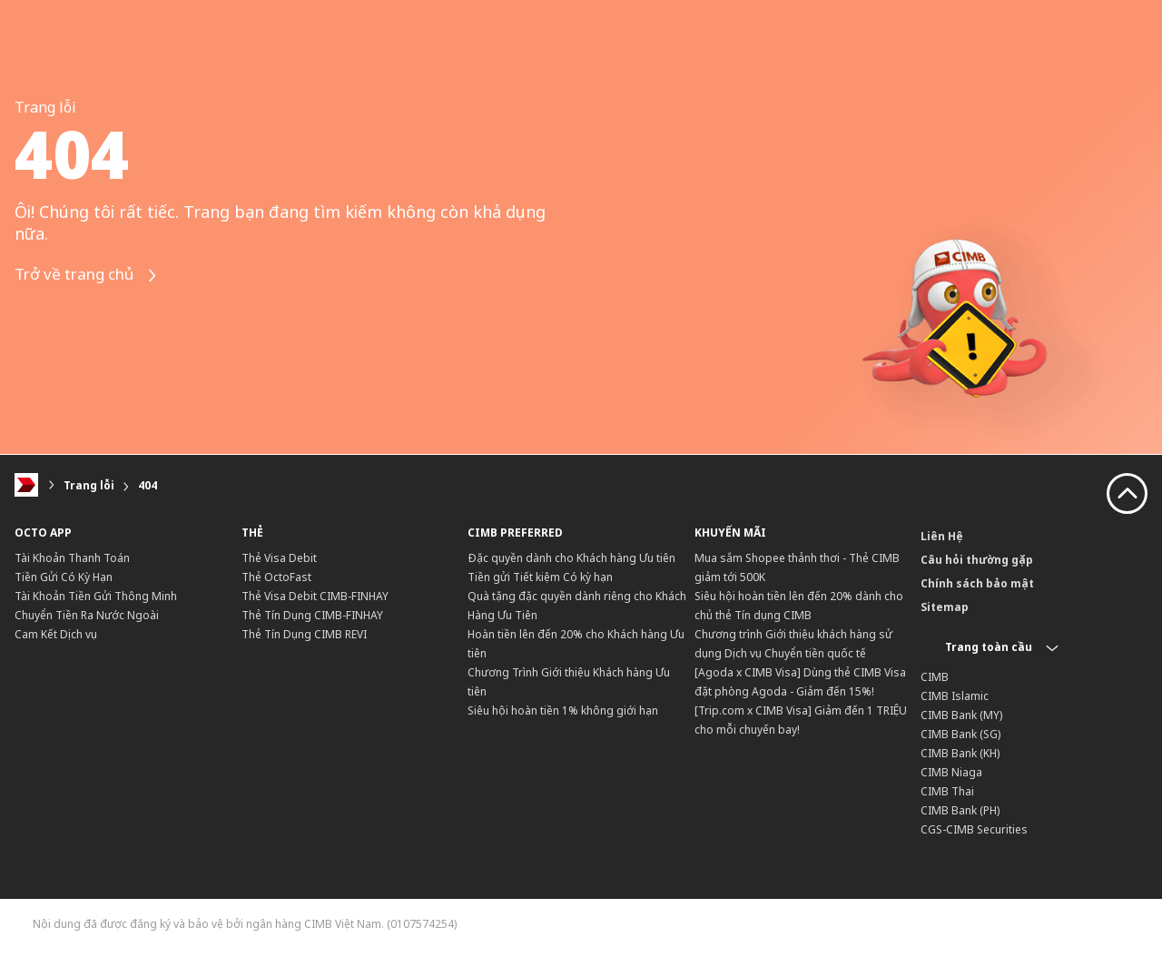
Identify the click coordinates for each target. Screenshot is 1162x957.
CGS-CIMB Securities (974, 829)
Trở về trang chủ (92, 275)
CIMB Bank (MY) (961, 715)
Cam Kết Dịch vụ (56, 634)
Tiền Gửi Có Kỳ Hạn (64, 577)
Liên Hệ (942, 536)
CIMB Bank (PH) (960, 810)
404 (147, 485)
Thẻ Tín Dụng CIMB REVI (304, 634)
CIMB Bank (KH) (960, 753)
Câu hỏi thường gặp (977, 559)
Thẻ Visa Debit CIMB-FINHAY (315, 596)
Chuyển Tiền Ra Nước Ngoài (87, 615)
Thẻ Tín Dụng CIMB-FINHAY (312, 615)
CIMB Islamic (955, 696)
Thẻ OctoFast (276, 577)
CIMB (935, 677)
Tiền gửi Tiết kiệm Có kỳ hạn (540, 577)
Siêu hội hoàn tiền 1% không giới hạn (563, 710)
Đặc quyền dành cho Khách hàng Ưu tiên (571, 558)
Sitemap (945, 607)
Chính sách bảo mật (977, 583)
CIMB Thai (947, 791)
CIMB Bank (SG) (960, 734)
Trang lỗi (89, 485)
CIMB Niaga (951, 772)
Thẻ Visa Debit (279, 558)
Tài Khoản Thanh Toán (72, 558)
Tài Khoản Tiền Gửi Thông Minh (96, 596)
